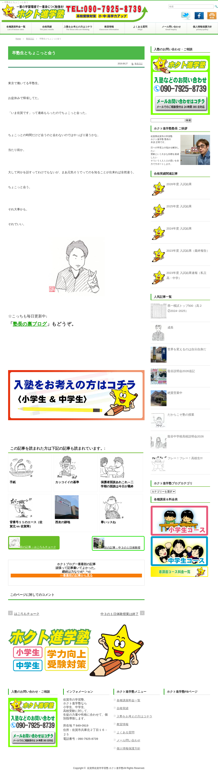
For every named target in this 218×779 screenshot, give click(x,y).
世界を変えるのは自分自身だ (187, 349)
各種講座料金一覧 (128, 700)
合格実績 (123, 708)
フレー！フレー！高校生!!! (185, 458)
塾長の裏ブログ (30, 324)
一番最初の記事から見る (76, 575)
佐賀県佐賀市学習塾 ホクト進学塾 (105, 768)
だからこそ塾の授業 (181, 414)
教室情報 (123, 724)
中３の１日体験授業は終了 (116, 544)
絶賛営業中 (175, 392)
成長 (170, 327)
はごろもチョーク (32, 543)
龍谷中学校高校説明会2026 (186, 436)
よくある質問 (125, 732)
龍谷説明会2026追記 (181, 371)
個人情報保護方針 (128, 748)
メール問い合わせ (128, 740)
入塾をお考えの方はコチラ (134, 716)
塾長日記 (30, 39)
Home (18, 39)
